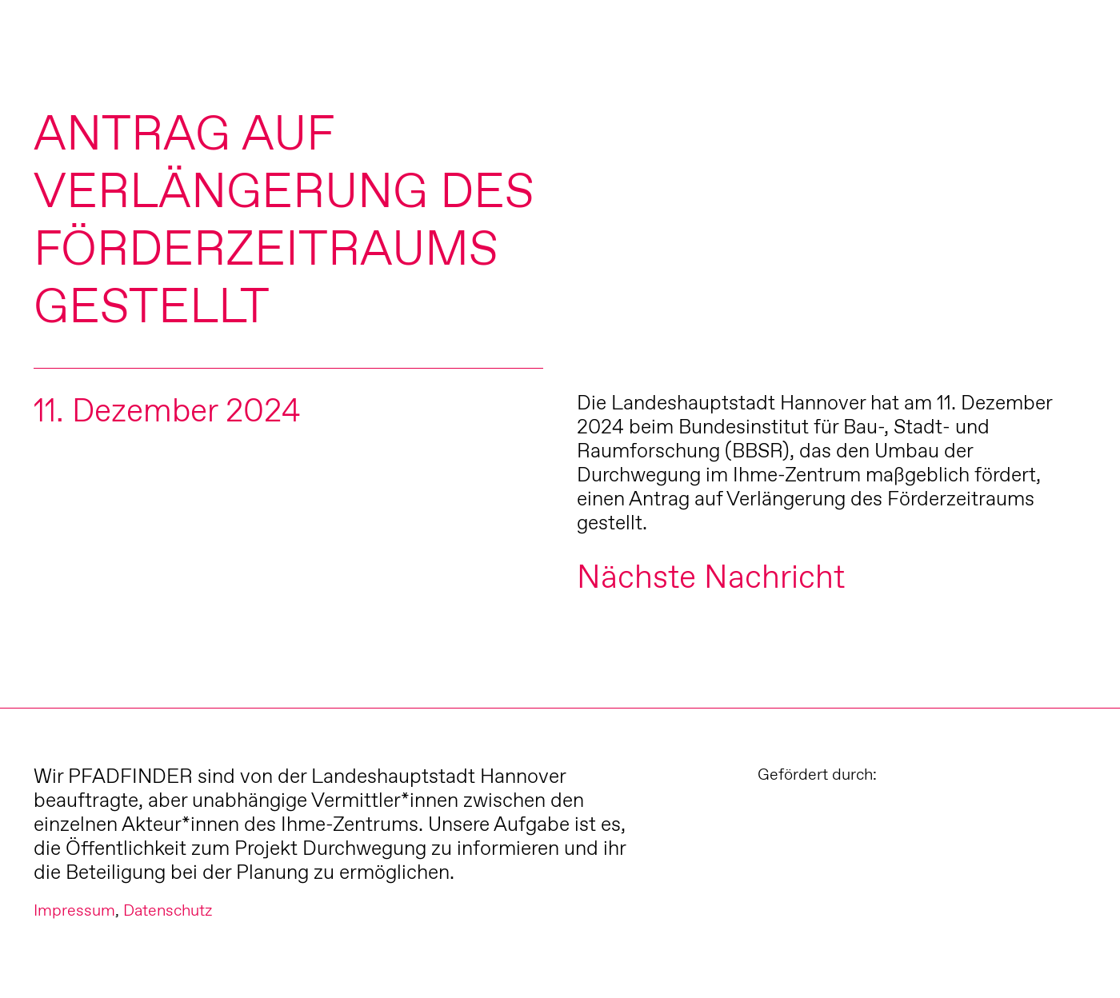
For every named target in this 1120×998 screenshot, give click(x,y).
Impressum (74, 910)
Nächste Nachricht (711, 576)
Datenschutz (167, 910)
